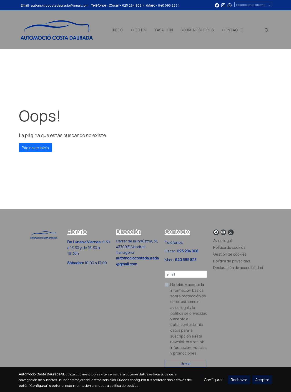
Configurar (213, 379)
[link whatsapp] (230, 5)
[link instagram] (223, 5)
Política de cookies (229, 247)
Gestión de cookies (230, 254)
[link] (57, 30)
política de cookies (124, 385)
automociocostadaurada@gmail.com (59, 5)
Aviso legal (222, 240)
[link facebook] (217, 5)
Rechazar (239, 379)
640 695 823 (167, 5)
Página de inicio (35, 147)
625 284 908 (132, 5)
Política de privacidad (231, 261)
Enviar (186, 363)
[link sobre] (40, 234)
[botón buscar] (266, 30)
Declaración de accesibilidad (238, 267)
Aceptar (262, 379)
